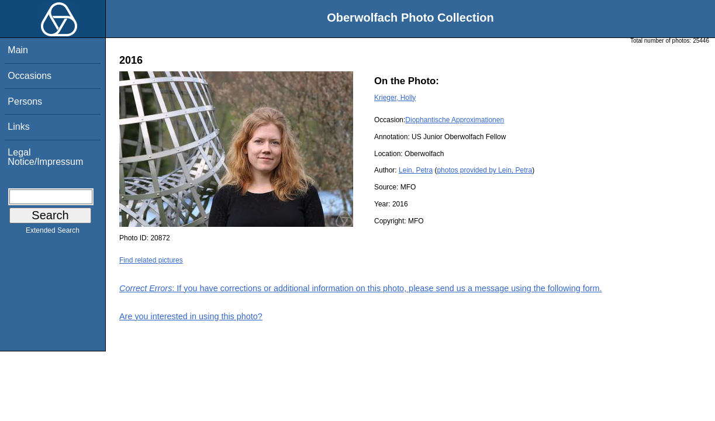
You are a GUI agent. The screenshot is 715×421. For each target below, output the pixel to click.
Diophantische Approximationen (454, 120)
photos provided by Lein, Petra (484, 170)
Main (18, 50)
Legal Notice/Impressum (45, 157)
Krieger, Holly (395, 98)
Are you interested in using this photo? (190, 316)
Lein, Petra (416, 170)
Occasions (29, 76)
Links (18, 127)
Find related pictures (151, 260)
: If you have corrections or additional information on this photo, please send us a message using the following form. (360, 288)
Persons (25, 101)
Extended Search (53, 232)
